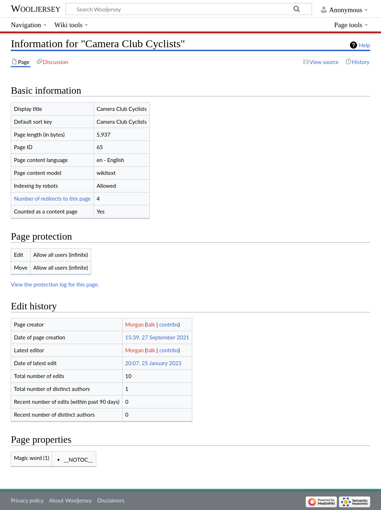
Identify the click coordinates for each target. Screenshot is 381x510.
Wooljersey (35, 8)
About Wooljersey (70, 500)
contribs (168, 324)
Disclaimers (110, 500)
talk (151, 324)
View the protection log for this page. (55, 284)
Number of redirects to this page (52, 198)
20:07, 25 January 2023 (153, 363)
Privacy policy (27, 500)
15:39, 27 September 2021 (157, 337)
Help (364, 45)
